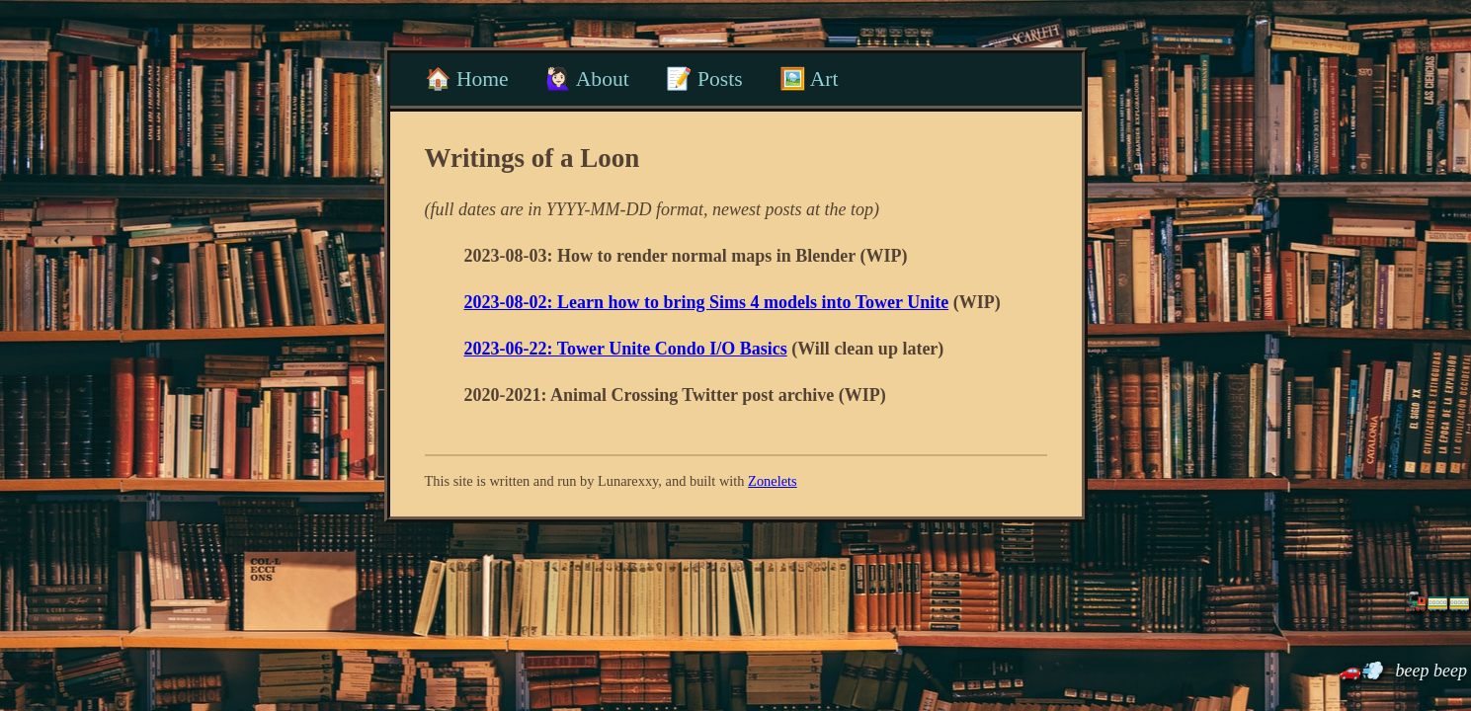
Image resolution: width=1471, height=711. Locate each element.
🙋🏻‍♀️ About (587, 79)
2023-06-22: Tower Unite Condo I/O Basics (625, 348)
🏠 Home (467, 79)
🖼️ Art (809, 79)
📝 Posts (704, 79)
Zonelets (772, 481)
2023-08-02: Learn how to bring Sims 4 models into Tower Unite (706, 302)
